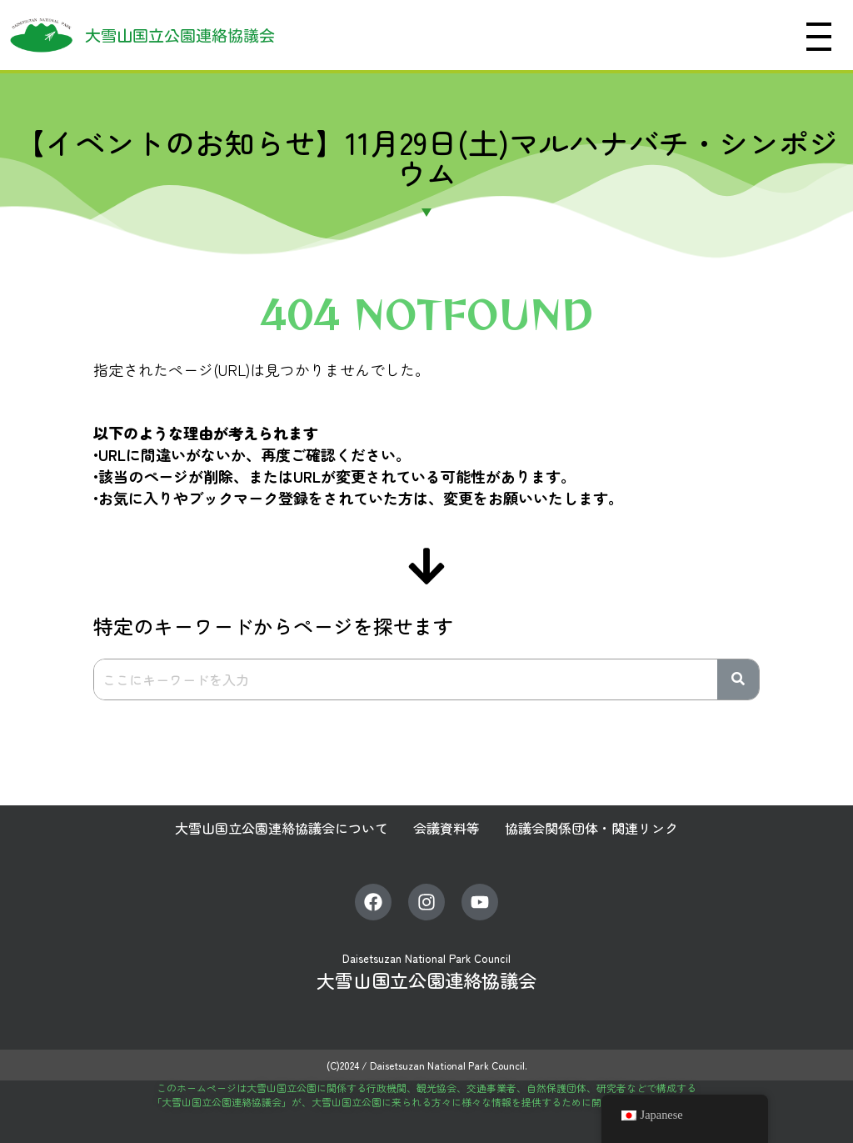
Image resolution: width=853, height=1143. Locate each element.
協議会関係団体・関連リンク (591, 828)
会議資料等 (446, 828)
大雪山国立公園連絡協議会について (281, 828)
